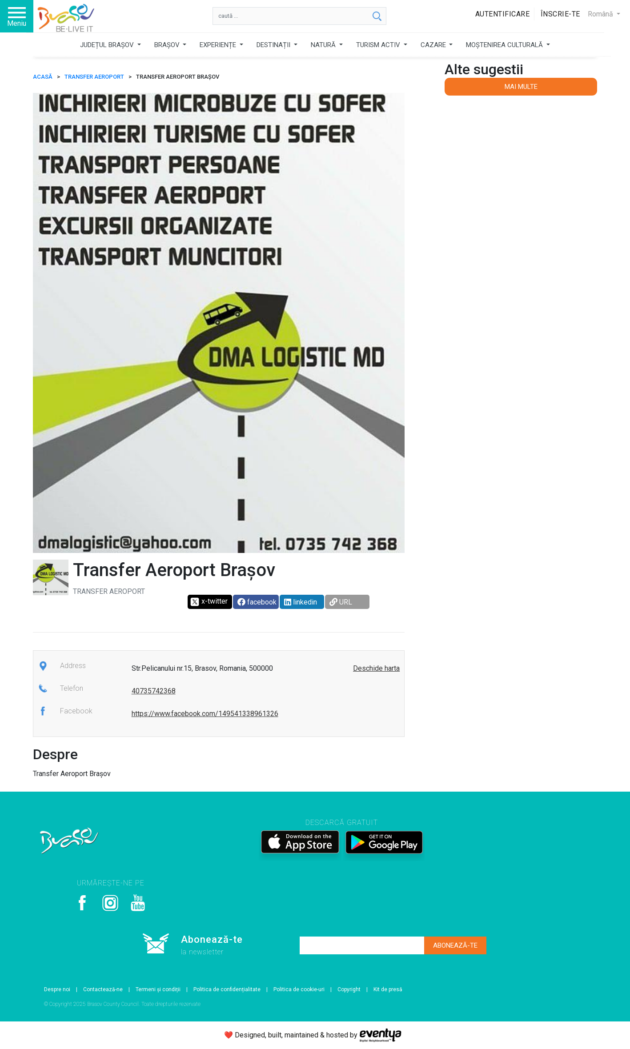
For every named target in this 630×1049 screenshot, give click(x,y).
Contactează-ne (103, 989)
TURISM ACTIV (379, 45)
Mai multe (521, 87)
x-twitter (209, 602)
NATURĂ (324, 45)
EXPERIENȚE (219, 45)
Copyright (349, 989)
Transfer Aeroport (94, 76)
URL (340, 602)
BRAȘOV (167, 45)
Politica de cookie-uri (299, 989)
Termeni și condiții (158, 989)
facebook (257, 602)
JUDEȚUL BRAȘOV (108, 45)
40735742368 (154, 691)
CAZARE (434, 45)
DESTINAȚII (274, 45)
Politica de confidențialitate (227, 989)
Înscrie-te (560, 14)
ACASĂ (42, 76)
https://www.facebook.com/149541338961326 (205, 713)
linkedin (300, 602)
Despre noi (57, 989)
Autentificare (502, 14)
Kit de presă (387, 989)
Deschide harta (376, 668)
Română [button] (601, 14)
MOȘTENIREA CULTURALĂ (505, 45)
